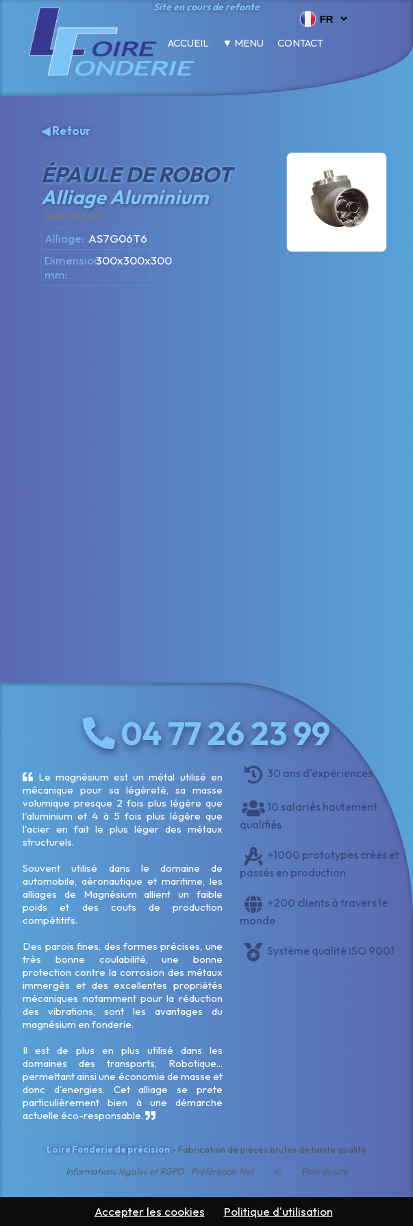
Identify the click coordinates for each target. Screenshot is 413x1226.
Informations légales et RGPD (125, 1171)
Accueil (188, 42)
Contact (300, 42)
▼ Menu (243, 42)
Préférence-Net (222, 1171)
